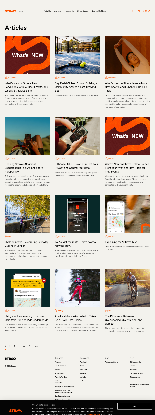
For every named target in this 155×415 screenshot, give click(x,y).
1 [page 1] (5, 347)
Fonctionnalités (60, 366)
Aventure (57, 11)
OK (134, 392)
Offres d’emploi (135, 362)
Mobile (57, 370)
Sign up (146, 11)
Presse (132, 366)
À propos (58, 362)
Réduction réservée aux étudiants (63, 382)
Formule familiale (61, 377)
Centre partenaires (136, 373)
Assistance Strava (111, 362)
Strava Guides (82, 11)
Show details (37, 410)
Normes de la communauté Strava (139, 386)
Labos (132, 381)
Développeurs (135, 377)
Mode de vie (69, 11)
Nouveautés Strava (99, 11)
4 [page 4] (19, 346)
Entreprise (133, 370)
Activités (47, 11)
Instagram (83, 370)
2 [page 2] (9, 346)
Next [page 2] (36, 346)
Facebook (83, 362)
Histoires (83, 381)
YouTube (83, 373)
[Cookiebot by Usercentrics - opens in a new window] (15, 410)
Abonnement (59, 373)
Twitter (82, 366)
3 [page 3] (14, 346)
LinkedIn (83, 377)
